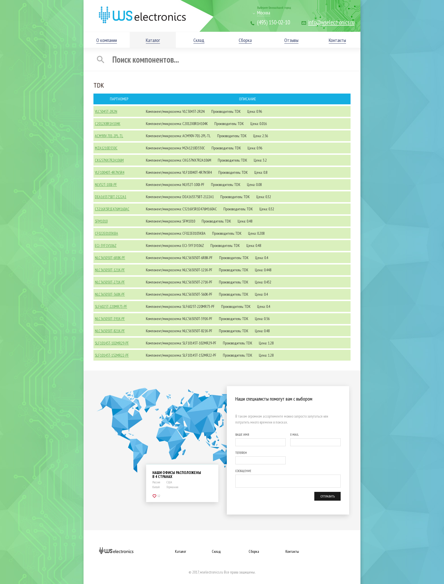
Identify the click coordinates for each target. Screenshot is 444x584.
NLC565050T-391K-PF (110, 318)
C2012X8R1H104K (107, 123)
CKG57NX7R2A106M (109, 160)
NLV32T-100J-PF (106, 184)
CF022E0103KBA (106, 233)
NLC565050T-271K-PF (110, 282)
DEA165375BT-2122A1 (110, 196)
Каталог (180, 551)
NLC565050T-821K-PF (110, 330)
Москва (263, 12)
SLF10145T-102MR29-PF (112, 343)
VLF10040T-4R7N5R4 (109, 172)
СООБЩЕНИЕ (243, 471)
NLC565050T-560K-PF (110, 294)
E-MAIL (294, 434)
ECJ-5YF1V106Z (105, 245)
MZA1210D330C (106, 148)
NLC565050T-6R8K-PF (110, 257)
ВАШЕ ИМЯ (242, 434)
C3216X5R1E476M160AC (112, 208)
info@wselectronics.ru (331, 22)
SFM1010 (101, 221)
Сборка (254, 551)
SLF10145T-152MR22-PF (112, 355)
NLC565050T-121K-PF (110, 269)
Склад (216, 551)
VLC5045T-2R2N (106, 111)
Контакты (292, 551)
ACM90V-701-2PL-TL (109, 135)
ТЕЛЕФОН (241, 452)
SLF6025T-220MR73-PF (111, 306)
